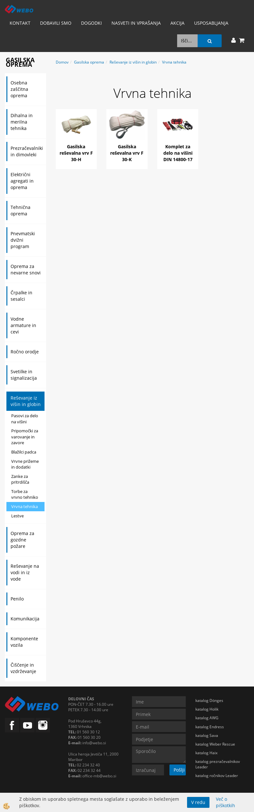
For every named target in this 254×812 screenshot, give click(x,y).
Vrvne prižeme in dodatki (25, 464)
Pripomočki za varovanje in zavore (24, 436)
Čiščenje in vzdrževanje (23, 668)
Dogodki (91, 23)
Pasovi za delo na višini (24, 419)
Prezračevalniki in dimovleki (27, 151)
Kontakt (20, 23)
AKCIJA (177, 23)
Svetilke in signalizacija (24, 374)
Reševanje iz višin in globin (26, 401)
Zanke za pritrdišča (20, 479)
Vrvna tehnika (24, 506)
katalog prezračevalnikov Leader (217, 764)
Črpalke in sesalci (21, 295)
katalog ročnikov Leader (216, 775)
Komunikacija (25, 619)
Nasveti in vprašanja (136, 23)
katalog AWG (206, 718)
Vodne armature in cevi (23, 325)
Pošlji (179, 770)
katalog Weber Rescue (215, 744)
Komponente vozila (24, 641)
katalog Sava (206, 735)
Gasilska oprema (89, 62)
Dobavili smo (55, 23)
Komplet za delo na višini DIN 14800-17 (178, 152)
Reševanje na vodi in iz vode (25, 572)
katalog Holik (206, 709)
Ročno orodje (25, 352)
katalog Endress (209, 727)
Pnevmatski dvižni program (23, 239)
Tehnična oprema (20, 210)
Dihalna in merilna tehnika (22, 121)
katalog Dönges (209, 700)
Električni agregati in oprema (22, 180)
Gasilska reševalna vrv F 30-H (76, 152)
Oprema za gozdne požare (22, 539)
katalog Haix (206, 753)
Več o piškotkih (225, 802)
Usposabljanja (211, 23)
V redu (198, 802)
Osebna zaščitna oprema (19, 89)
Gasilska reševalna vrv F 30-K (126, 152)
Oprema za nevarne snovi (26, 269)
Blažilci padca (23, 452)
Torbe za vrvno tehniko (24, 494)
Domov (62, 62)
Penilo (17, 599)
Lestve (17, 516)
